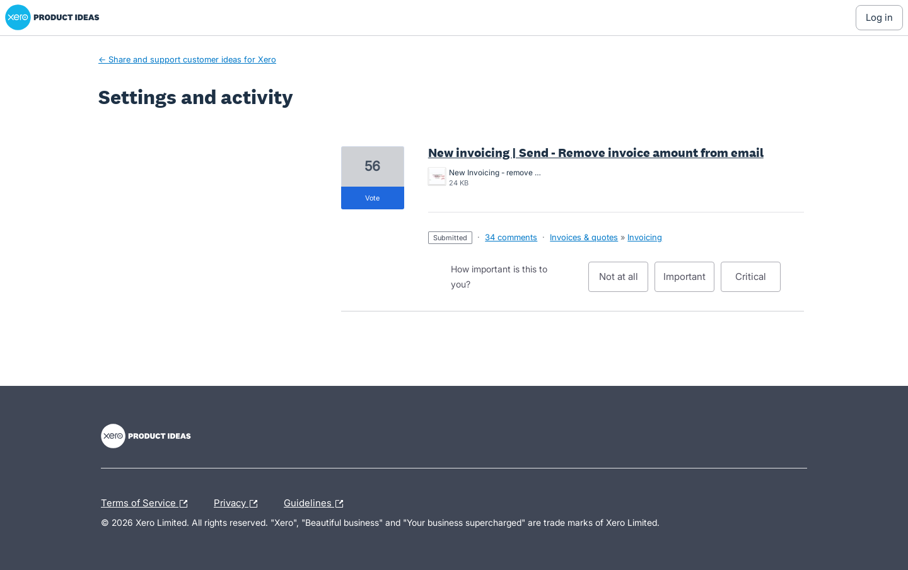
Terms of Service (147, 504)
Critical (758, 281)
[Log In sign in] (879, 17)
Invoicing (644, 237)
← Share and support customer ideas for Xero (187, 59)
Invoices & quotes (584, 237)
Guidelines (316, 504)
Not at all (624, 281)
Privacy (239, 504)
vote (372, 198)
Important (688, 281)
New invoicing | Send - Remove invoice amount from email (596, 152)
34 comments (511, 237)
